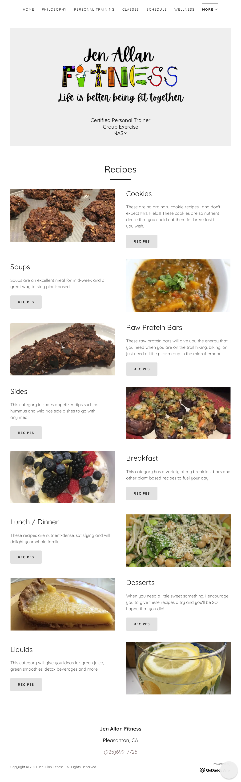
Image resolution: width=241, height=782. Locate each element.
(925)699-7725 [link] (120, 751)
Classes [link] (130, 9)
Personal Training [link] (94, 9)
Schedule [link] (157, 9)
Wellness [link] (184, 9)
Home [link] (28, 9)
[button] (210, 8)
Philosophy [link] (54, 9)
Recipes (142, 241)
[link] (120, 75)
